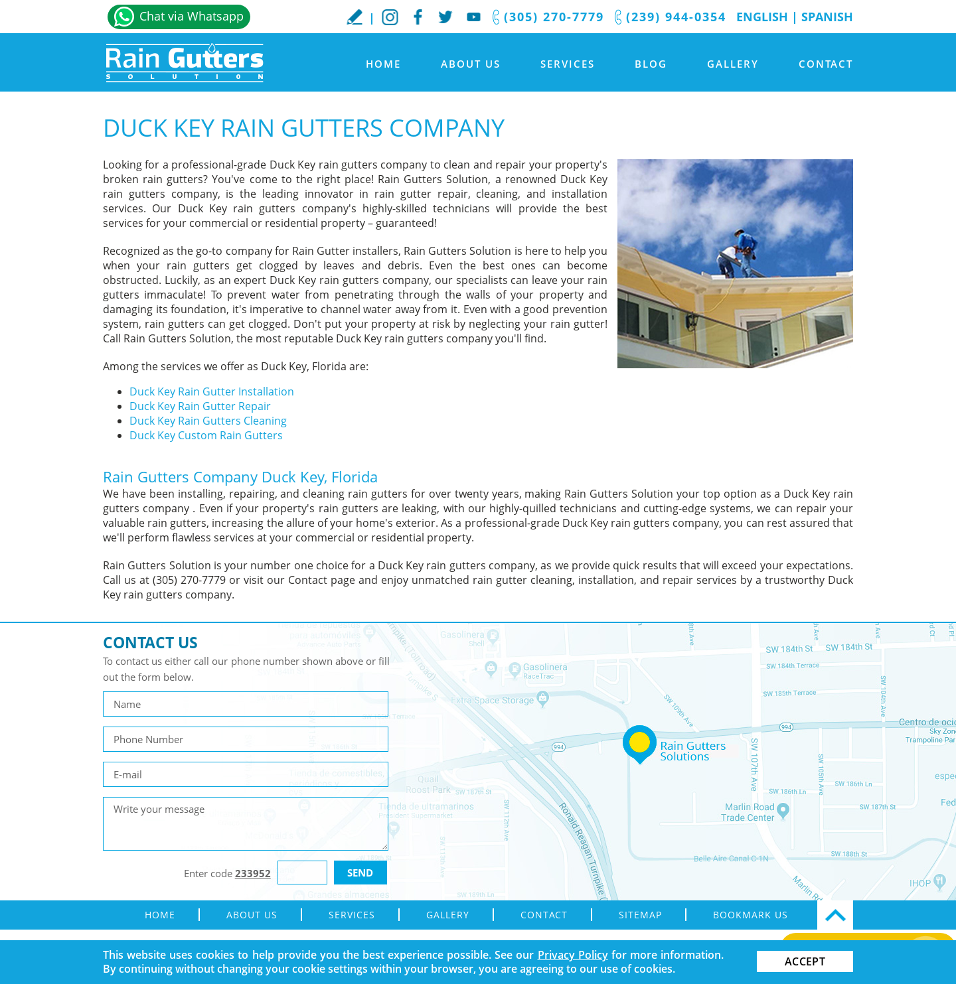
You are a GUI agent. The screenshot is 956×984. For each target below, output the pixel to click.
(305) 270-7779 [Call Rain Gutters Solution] (554, 17)
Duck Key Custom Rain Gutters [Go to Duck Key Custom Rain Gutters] (206, 435)
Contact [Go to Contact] (826, 63)
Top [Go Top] (835, 915)
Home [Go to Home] (383, 63)
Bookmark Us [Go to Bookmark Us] (750, 914)
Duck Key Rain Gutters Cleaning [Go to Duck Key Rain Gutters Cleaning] (208, 420)
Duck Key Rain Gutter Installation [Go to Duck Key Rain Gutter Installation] (211, 391)
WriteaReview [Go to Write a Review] (354, 16)
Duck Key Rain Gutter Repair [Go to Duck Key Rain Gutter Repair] (200, 406)
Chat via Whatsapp (191, 16)
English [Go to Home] (762, 17)
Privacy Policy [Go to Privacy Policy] (573, 955)
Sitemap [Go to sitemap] (640, 914)
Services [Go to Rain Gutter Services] (567, 63)
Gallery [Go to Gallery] (733, 63)
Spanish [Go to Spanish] (827, 17)
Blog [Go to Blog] (651, 63)
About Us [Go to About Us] (471, 63)
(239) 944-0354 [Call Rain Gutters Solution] (676, 17)
